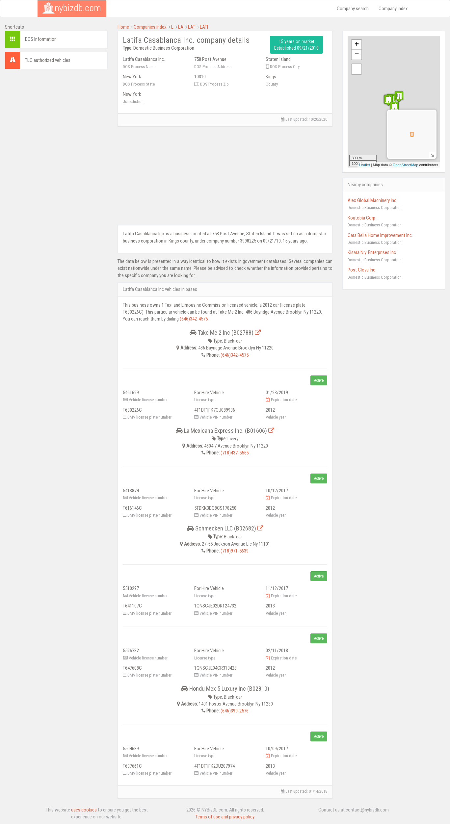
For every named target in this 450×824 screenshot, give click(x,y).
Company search (353, 9)
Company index (393, 9)
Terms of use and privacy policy (225, 817)
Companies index (150, 27)
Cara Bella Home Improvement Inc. (380, 235)
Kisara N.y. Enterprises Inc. (372, 252)
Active (319, 380)
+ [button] (357, 45)
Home (123, 27)
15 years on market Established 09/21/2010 (296, 45)
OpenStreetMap (405, 165)
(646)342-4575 (194, 319)
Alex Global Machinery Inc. (372, 200)
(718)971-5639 (235, 551)
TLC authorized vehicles (47, 60)
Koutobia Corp (361, 218)
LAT (191, 27)
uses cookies (84, 810)
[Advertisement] (56, 115)
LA (180, 27)
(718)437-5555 (235, 453)
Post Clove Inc (361, 270)
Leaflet (364, 165)
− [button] (357, 55)
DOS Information (41, 39)
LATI (204, 27)
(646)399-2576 (235, 711)
